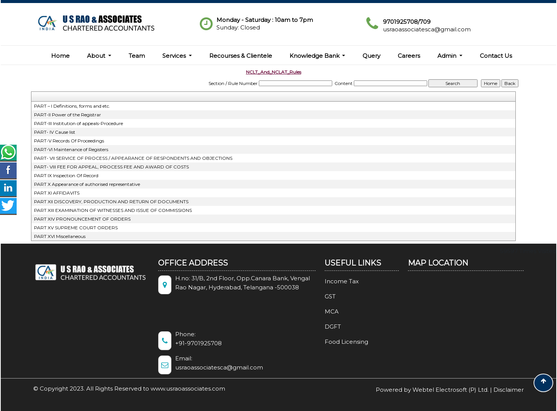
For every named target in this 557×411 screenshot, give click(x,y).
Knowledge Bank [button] (315, 55)
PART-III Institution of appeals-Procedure (78, 123)
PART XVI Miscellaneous (60, 236)
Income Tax (335, 281)
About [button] (97, 55)
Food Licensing (339, 341)
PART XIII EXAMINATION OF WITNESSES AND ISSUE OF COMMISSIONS (113, 210)
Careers (409, 55)
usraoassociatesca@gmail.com (427, 29)
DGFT (326, 326)
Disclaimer (508, 389)
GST (323, 296)
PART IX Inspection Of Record (66, 175)
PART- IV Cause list (54, 132)
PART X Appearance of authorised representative (87, 184)
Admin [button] (447, 55)
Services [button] (174, 55)
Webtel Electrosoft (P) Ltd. (450, 389)
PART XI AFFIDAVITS (56, 193)
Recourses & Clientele (240, 55)
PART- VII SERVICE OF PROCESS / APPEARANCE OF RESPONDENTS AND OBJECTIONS (133, 158)
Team (137, 55)
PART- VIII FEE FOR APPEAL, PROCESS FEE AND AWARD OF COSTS (111, 167)
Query (371, 55)
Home (60, 55)
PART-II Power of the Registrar (67, 114)
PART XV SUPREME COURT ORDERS (76, 227)
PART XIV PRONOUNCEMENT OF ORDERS (82, 219)
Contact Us (496, 55)
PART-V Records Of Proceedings (69, 141)
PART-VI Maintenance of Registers (71, 149)
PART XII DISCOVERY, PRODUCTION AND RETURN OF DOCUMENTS (111, 201)
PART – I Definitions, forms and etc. (72, 106)
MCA (325, 311)
